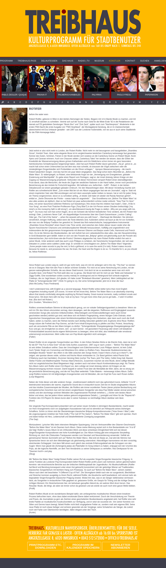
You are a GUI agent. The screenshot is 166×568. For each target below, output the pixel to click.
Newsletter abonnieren (120, 546)
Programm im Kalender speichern (83, 546)
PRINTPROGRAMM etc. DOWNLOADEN (45, 546)
